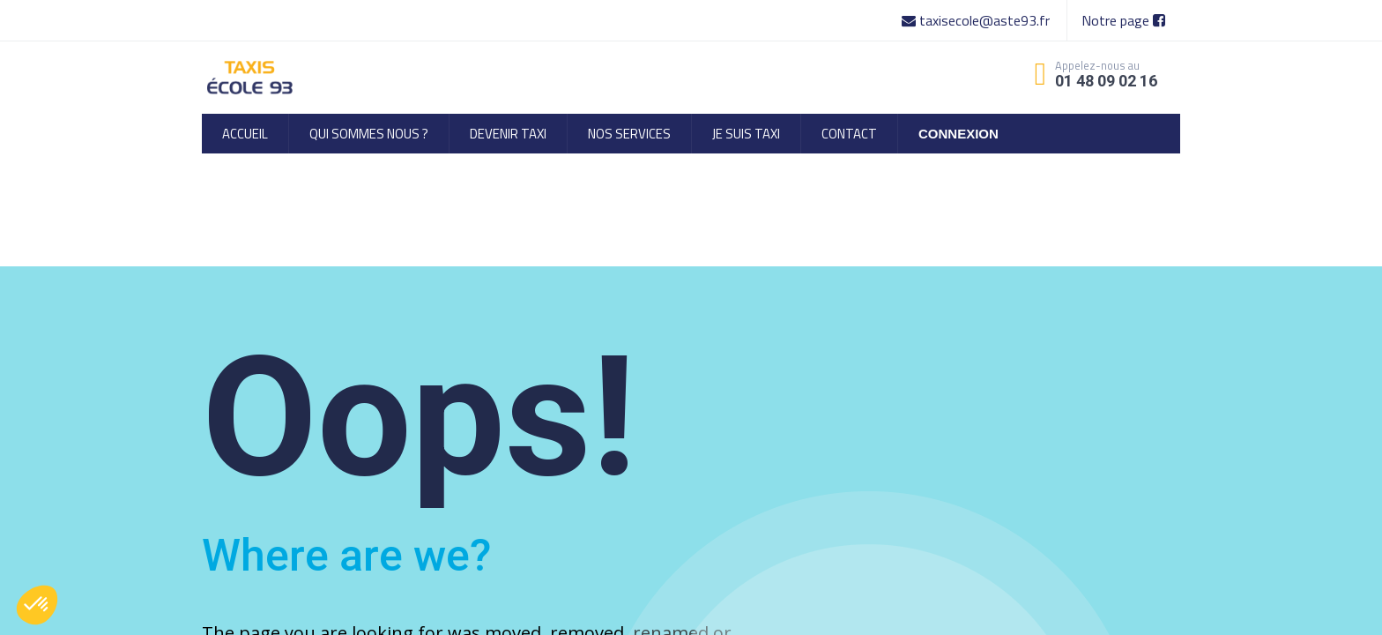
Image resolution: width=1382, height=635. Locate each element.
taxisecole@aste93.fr (977, 20)
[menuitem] (245, 133)
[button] (37, 605)
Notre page (1123, 20)
